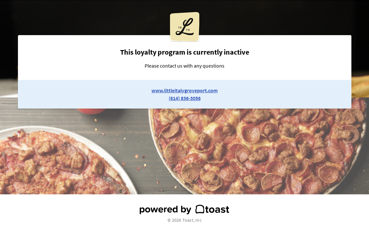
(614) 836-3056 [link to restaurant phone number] (185, 98)
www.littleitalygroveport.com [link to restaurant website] (184, 90)
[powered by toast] (184, 209)
